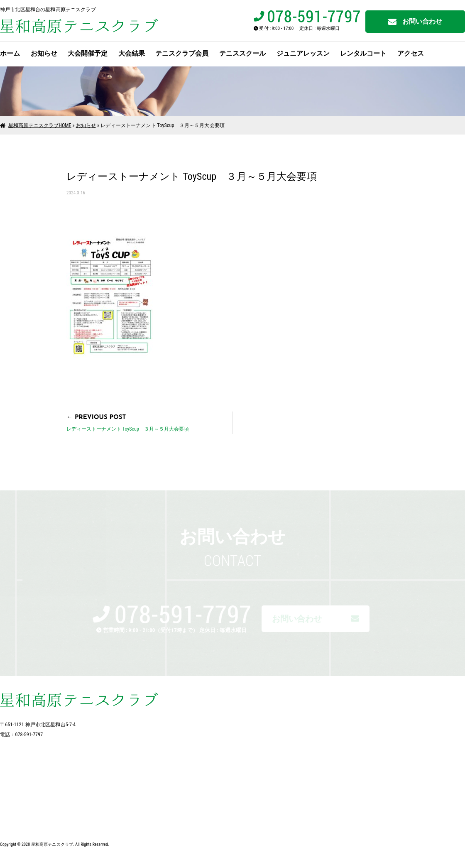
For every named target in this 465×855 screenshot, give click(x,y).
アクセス (410, 53)
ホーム (10, 53)
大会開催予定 (88, 53)
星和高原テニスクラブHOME (39, 125)
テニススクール (242, 53)
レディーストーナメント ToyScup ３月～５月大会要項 (127, 429)
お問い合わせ (415, 21)
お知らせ (44, 53)
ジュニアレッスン (303, 53)
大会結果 (131, 53)
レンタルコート (363, 53)
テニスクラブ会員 (181, 53)
